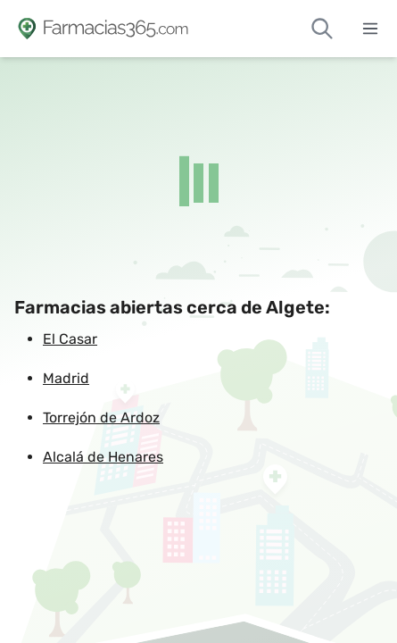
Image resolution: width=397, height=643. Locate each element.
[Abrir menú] (370, 28)
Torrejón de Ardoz (101, 417)
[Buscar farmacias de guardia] (322, 28)
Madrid (66, 378)
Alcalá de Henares (103, 456)
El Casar (70, 338)
